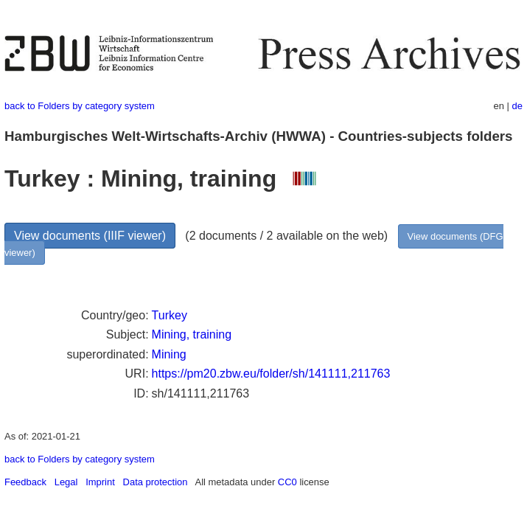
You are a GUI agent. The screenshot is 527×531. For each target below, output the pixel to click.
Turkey (169, 315)
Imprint (100, 481)
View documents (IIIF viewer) (90, 235)
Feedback (25, 481)
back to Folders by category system (79, 105)
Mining (169, 354)
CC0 (287, 481)
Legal (66, 481)
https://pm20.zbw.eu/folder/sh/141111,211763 (271, 373)
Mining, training (192, 334)
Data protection (155, 481)
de (517, 105)
